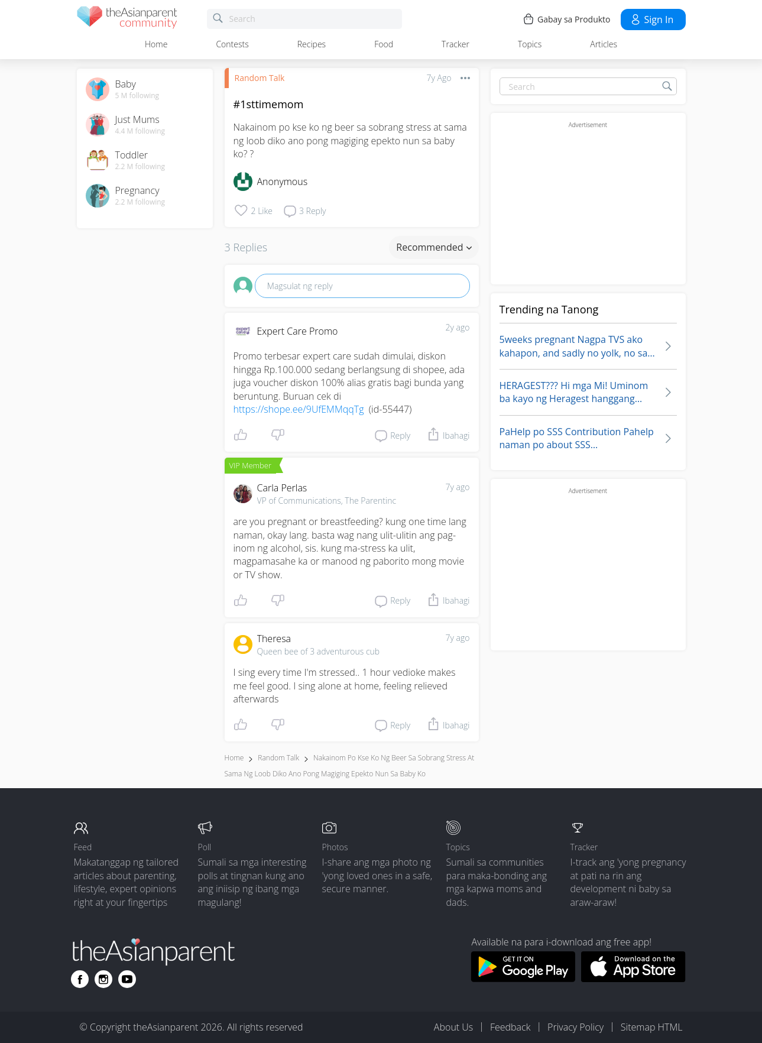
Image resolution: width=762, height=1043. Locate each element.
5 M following (137, 96)
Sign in (652, 19)
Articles (603, 44)
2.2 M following (140, 166)
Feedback (510, 1027)
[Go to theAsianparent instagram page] (103, 979)
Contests (232, 44)
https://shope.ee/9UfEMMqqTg (299, 409)
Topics (529, 44)
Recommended (433, 247)
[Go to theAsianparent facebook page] (80, 979)
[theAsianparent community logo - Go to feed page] (127, 19)
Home (156, 44)
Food (383, 44)
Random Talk (260, 77)
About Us (453, 1027)
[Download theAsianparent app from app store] (633, 978)
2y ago (458, 327)
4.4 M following (140, 131)
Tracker (455, 44)
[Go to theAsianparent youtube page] (127, 979)
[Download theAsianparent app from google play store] (523, 978)
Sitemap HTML (652, 1027)
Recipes (311, 44)
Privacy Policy (575, 1027)
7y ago (458, 487)
